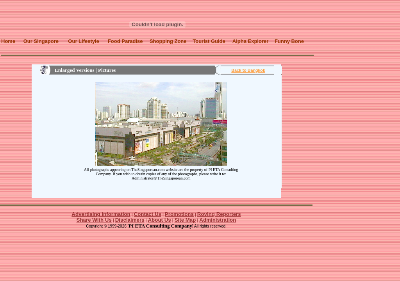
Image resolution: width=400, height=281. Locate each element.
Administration (217, 220)
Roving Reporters (219, 214)
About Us (159, 220)
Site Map (185, 220)
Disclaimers (130, 220)
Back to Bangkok (248, 70)
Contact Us (147, 214)
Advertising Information (100, 214)
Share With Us (94, 220)
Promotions (179, 214)
